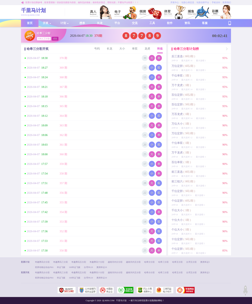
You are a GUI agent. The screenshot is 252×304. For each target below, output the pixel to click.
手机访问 (216, 2)
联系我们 (227, 2)
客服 (205, 23)
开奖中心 (174, 2)
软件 (170, 23)
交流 (135, 23)
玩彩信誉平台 (203, 2)
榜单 (82, 23)
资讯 (187, 23)
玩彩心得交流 (187, 2)
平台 (117, 23)
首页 (30, 23)
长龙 (100, 23)
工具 (152, 23)
